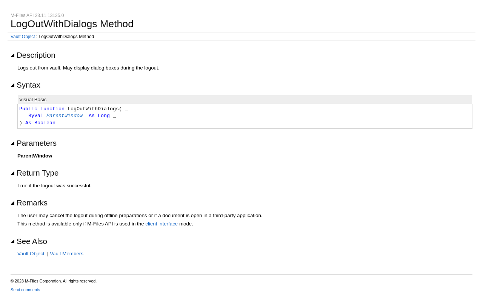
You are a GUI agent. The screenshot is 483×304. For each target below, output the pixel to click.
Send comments (25, 289)
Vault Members (66, 253)
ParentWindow (64, 116)
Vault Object (23, 36)
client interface (161, 224)
